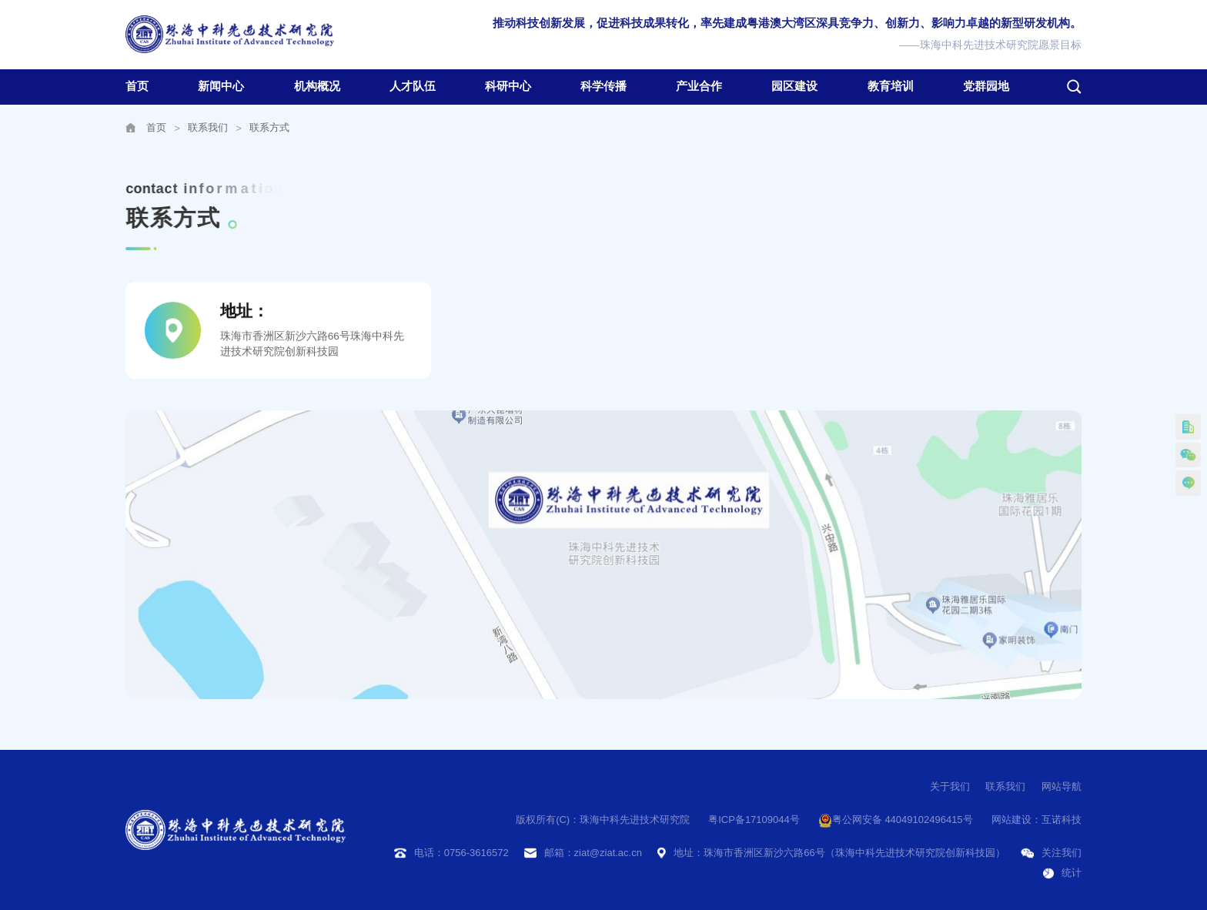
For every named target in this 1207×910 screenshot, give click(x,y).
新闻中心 (221, 86)
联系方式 (269, 127)
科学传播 (603, 86)
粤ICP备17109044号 (754, 819)
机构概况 (317, 86)
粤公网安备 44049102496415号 (895, 821)
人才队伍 (413, 86)
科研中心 (508, 86)
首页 (137, 86)
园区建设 (794, 86)
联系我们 (208, 127)
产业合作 (699, 86)
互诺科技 (1061, 819)
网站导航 (1061, 786)
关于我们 (950, 786)
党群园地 (986, 86)
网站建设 (1011, 819)
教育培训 (891, 86)
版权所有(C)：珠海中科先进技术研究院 (603, 819)
